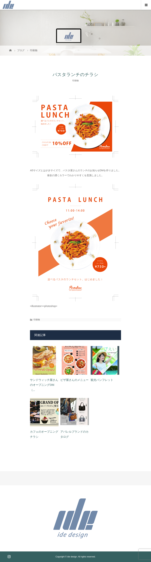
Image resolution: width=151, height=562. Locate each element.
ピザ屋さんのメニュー (74, 379)
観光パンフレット (102, 379)
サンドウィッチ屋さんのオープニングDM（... (44, 385)
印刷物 (75, 80)
